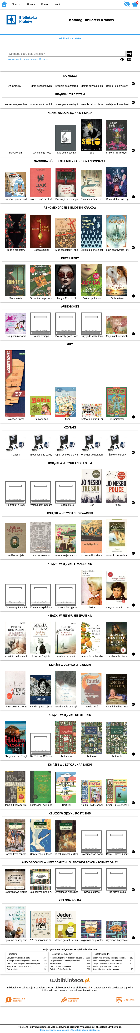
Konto (58, 4)
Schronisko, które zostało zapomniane (107, 969)
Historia (31, 4)
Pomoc (45, 4)
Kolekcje (43, 59)
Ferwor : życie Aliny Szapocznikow (106, 966)
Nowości (16, 4)
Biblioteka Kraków (70, 38)
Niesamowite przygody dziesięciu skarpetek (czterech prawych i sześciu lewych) (38, 964)
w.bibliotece (81, 987)
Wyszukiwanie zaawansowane (23, 59)
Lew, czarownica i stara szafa (18, 958)
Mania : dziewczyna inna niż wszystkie (107, 961)
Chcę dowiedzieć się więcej (54, 1030)
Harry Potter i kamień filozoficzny (19, 966)
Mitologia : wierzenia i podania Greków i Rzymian (26, 961)
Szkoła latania (12, 969)
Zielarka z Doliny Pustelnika (60, 969)
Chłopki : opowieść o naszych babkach (65, 961)
